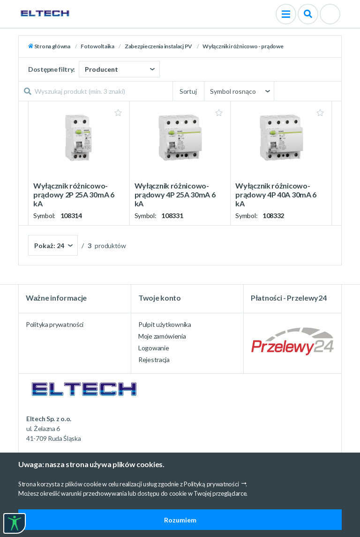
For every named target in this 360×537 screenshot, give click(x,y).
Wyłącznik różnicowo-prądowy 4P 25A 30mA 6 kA (175, 194)
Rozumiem (180, 520)
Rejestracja (154, 359)
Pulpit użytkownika (164, 324)
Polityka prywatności (54, 324)
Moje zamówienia (162, 336)
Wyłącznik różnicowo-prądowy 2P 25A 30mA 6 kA (73, 194)
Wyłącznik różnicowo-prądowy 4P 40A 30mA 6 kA (275, 194)
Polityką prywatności (211, 484)
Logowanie (153, 348)
